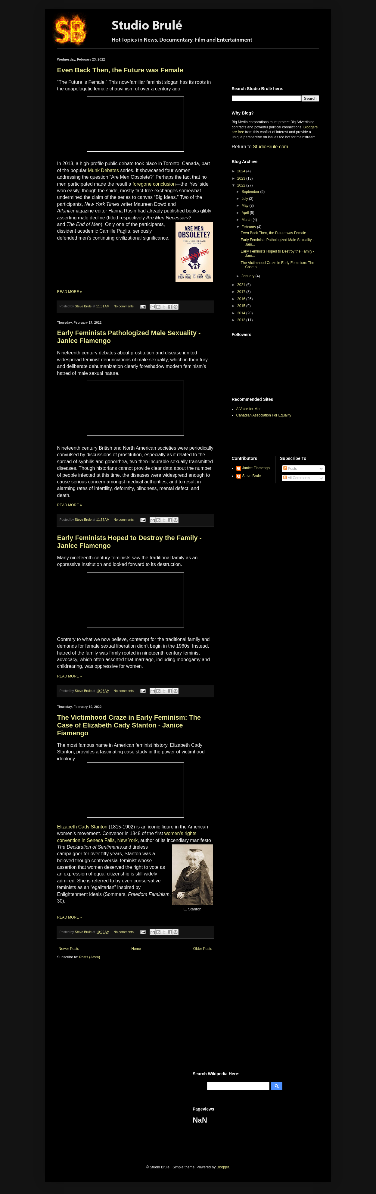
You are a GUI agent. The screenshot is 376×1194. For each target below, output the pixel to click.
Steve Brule (251, 476)
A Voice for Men (249, 409)
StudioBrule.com (270, 146)
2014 (241, 313)
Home (136, 949)
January (248, 276)
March (247, 220)
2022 (241, 185)
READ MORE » (69, 292)
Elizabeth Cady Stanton (82, 826)
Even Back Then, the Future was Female (120, 70)
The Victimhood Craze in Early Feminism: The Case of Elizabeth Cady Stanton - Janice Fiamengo (129, 725)
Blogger (223, 1167)
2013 (241, 320)
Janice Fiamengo (256, 468)
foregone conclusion (154, 184)
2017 (241, 292)
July (245, 198)
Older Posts (202, 949)
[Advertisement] (267, 67)
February (249, 227)
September (250, 192)
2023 (241, 178)
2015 (241, 306)
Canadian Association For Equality (263, 415)
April (245, 213)
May (245, 205)
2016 (241, 299)
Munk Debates (103, 170)
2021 (241, 285)
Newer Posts (69, 949)
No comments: (124, 306)
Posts (290, 469)
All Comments (296, 478)
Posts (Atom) (89, 957)
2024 (241, 171)
